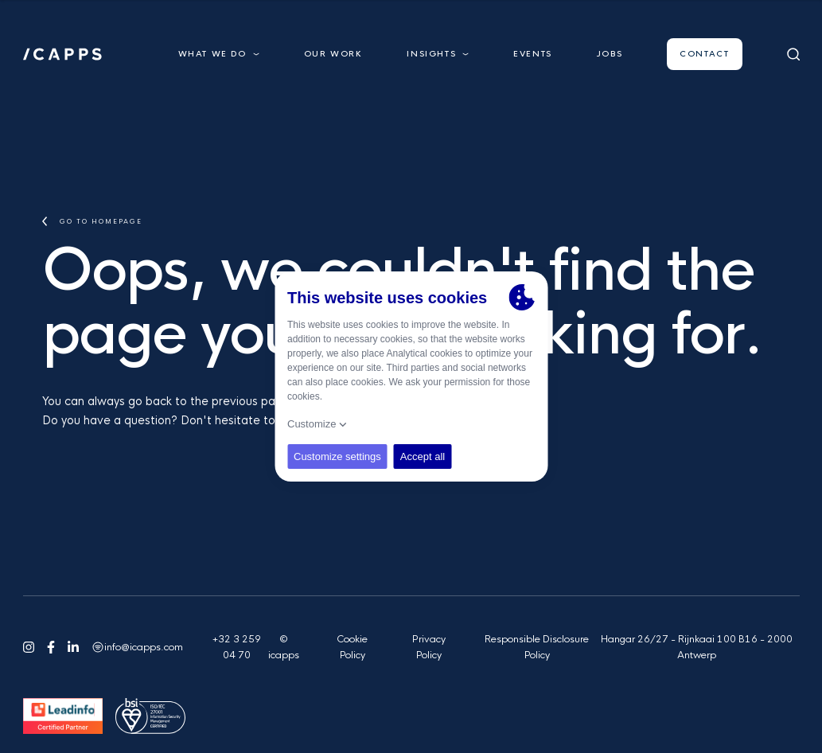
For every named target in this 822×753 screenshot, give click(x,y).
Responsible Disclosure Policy (537, 647)
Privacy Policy (429, 647)
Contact (704, 54)
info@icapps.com (143, 647)
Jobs (609, 54)
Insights (438, 54)
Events (532, 54)
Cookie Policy (352, 647)
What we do (218, 54)
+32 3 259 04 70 (236, 647)
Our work (333, 54)
